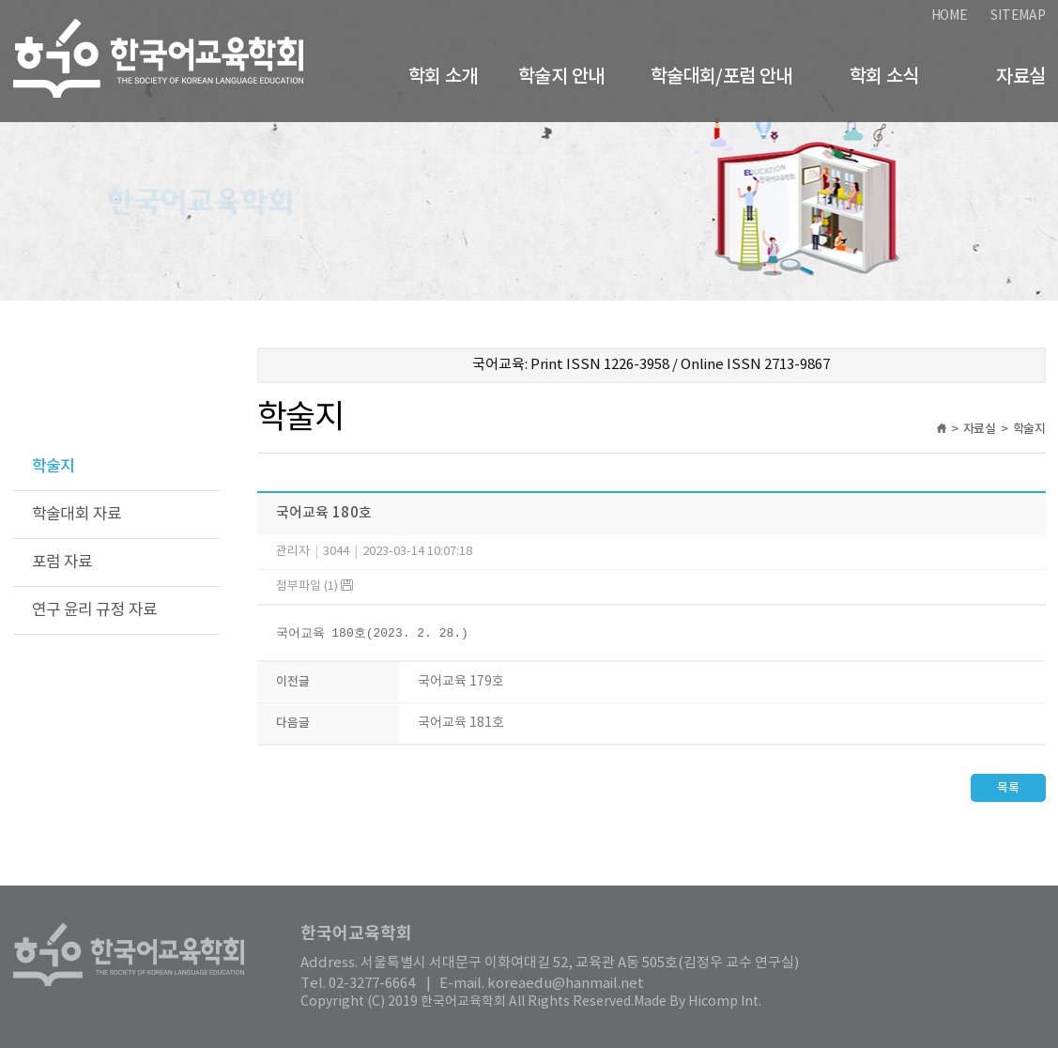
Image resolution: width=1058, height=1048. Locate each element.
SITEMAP (1017, 15)
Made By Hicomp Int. (697, 1001)
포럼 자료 (62, 562)
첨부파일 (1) (314, 586)
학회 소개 (443, 77)
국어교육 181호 (461, 724)
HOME (949, 15)
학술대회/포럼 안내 (721, 77)
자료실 (1020, 77)
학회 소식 (884, 77)
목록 (1008, 788)
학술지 (53, 466)
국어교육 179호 (461, 682)
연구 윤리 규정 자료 (95, 610)
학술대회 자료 (77, 514)
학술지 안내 (561, 77)
